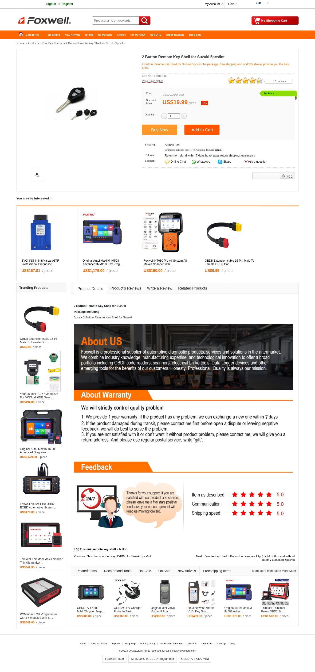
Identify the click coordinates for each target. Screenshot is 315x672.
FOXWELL (133, 650)
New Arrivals (72, 34)
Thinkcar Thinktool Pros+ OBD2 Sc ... (273, 609)
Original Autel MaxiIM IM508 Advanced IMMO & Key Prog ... (103, 262)
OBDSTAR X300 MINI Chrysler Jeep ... (91, 609)
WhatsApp (203, 161)
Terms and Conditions (171, 643)
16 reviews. (280, 81)
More (255, 571)
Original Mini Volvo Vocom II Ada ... (163, 609)
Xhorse (121, 34)
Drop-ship (195, 34)
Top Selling (53, 34)
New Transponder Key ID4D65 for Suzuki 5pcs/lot (119, 556)
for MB (89, 34)
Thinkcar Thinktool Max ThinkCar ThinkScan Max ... (41, 560)
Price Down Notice (152, 81)
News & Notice (99, 643)
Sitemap (221, 643)
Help (231, 4)
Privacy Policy (147, 643)
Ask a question (257, 161)
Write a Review (159, 288)
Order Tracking (175, 34)
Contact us (207, 643)
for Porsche (105, 34)
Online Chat (178, 161)
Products (33, 43)
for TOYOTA (137, 34)
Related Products (192, 288)
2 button (122, 549)
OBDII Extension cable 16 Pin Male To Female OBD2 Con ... (229, 262)
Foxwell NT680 (114, 659)
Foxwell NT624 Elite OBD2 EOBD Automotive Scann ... (38, 505)
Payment (116, 643)
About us (192, 643)
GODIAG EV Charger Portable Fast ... (128, 609)
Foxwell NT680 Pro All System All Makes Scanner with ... (165, 262)
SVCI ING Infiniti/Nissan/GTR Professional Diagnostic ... (40, 262)
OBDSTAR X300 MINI (195, 659)
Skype (226, 161)
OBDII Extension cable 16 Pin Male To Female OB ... (39, 340)
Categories (32, 34)
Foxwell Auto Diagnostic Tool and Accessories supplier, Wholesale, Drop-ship (54, 21)
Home (22, 35)
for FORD (155, 34)
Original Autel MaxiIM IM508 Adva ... (238, 609)
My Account (212, 4)
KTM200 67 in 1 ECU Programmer (152, 659)
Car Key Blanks (52, 43)
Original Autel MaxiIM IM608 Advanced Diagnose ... (38, 450)
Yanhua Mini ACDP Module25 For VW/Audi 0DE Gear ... (39, 395)
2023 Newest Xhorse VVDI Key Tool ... (201, 609)
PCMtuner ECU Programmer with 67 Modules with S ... (38, 616)
